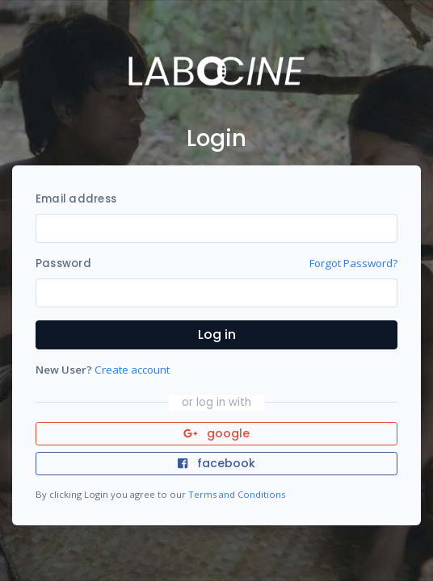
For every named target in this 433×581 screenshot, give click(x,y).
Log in (217, 334)
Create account (132, 369)
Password (63, 263)
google (216, 433)
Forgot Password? (353, 263)
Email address (76, 199)
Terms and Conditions (236, 494)
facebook (216, 463)
